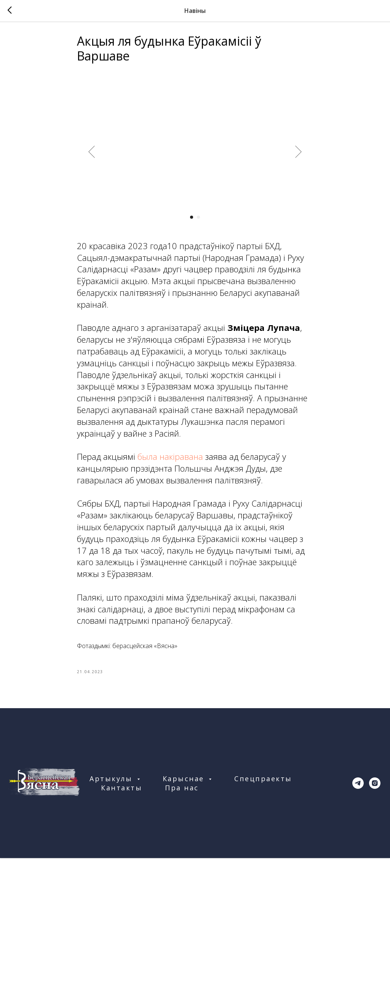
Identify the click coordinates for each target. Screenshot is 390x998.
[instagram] (374, 788)
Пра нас (182, 793)
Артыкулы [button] (112, 783)
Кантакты (121, 793)
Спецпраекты (263, 783)
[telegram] (358, 788)
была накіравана (170, 459)
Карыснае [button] (185, 783)
